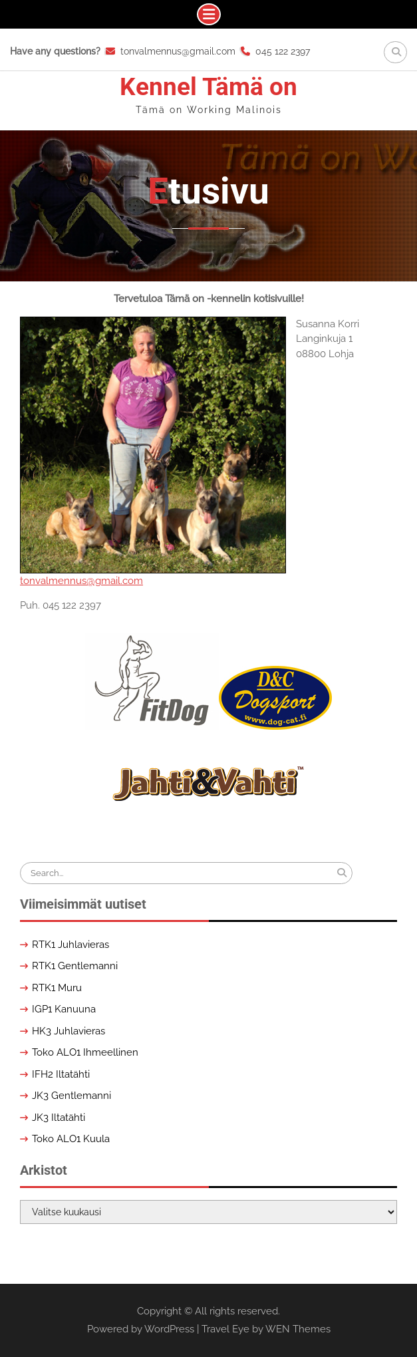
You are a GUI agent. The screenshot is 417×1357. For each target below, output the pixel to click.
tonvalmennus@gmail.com (177, 51)
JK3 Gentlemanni (71, 1096)
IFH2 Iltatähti (61, 1074)
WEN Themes (298, 1329)
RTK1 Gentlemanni (75, 966)
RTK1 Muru (57, 988)
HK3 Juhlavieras (68, 1031)
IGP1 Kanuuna (64, 1009)
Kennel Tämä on (208, 87)
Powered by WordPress (140, 1329)
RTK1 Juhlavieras (70, 945)
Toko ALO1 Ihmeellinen (85, 1052)
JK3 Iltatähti (58, 1118)
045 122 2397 (282, 51)
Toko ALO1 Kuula (71, 1139)
